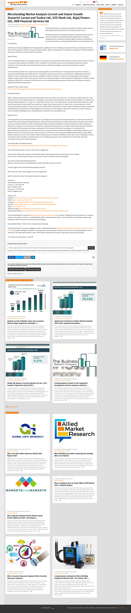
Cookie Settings (121, 607)
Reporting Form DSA (111, 607)
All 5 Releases (11, 407)
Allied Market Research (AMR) (62, 451)
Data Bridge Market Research (15, 573)
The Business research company (26, 26)
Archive (108, 5)
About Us (120, 5)
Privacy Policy (79, 607)
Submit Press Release (89, 5)
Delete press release (16, 269)
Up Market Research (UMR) (61, 573)
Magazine (114, 5)
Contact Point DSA (100, 607)
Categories (78, 5)
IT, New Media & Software (20, 379)
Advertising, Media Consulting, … (69, 379)
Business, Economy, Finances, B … (22, 449)
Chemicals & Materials (19, 316)
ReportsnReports (58, 480)
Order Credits (100, 5)
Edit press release (33, 269)
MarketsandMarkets (12, 513)
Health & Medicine (19, 571)
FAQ (69, 607)
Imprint (87, 2)
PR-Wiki (82, 2)
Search (119, 2)
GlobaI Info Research (12, 451)
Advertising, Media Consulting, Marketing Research (34, 24)
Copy (91, 248)
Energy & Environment (67, 478)
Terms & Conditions (89, 607)
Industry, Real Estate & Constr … (69, 571)
